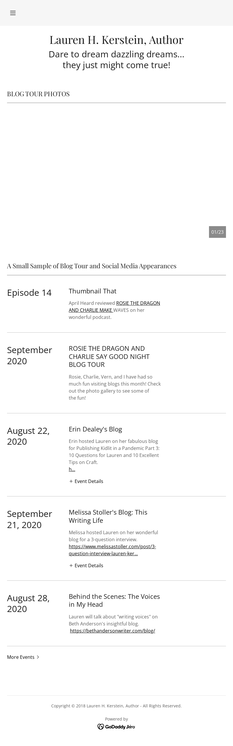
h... (72, 469)
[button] (13, 13)
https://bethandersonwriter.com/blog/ (112, 631)
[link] (116, 42)
